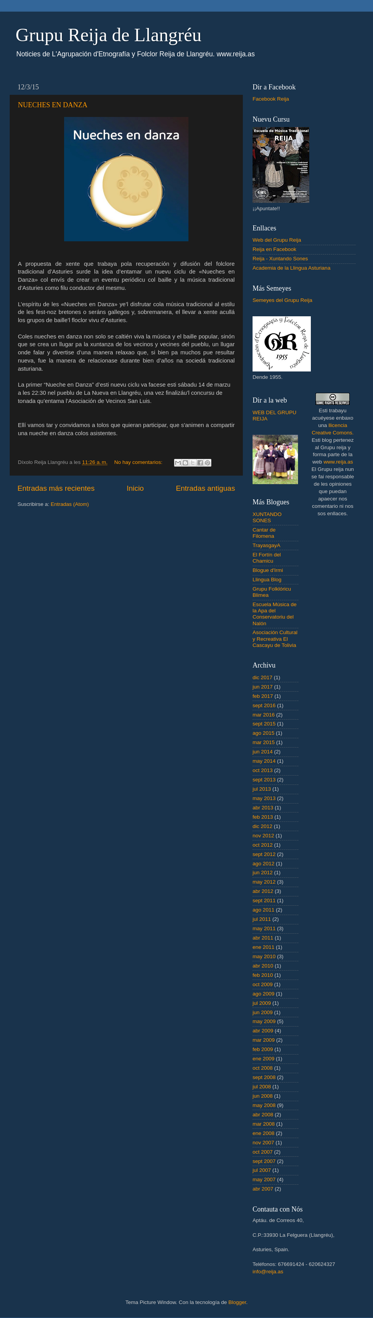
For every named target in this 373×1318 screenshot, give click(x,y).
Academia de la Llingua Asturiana (291, 268)
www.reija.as (338, 462)
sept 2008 (264, 1077)
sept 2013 (264, 780)
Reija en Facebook (274, 249)
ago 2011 (263, 910)
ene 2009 (263, 1059)
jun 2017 (263, 687)
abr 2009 (263, 1031)
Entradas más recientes (55, 488)
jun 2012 (263, 872)
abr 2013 (263, 808)
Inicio (135, 488)
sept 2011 (264, 900)
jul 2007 (262, 1170)
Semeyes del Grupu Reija (282, 300)
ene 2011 (263, 947)
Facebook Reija (271, 99)
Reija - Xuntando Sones (280, 259)
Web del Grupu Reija (277, 240)
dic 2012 (262, 826)
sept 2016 (264, 705)
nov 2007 (263, 1142)
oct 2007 (263, 1152)
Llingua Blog (267, 579)
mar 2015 (264, 742)
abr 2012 (263, 891)
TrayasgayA (267, 545)
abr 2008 (263, 1115)
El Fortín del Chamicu (267, 558)
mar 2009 (264, 1040)
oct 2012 (263, 845)
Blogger (237, 1302)
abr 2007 (263, 1189)
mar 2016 (264, 715)
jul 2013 (262, 789)
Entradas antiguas (205, 488)
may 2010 (264, 956)
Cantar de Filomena (264, 533)
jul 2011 (262, 919)
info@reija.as (268, 1271)
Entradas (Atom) (70, 504)
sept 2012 (264, 854)
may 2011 (264, 928)
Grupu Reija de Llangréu (109, 34)
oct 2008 (263, 1068)
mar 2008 (264, 1124)
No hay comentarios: (139, 462)
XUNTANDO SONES (267, 517)
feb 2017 (263, 696)
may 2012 (264, 882)
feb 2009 (263, 1049)
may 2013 (264, 798)
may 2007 (264, 1179)
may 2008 (264, 1105)
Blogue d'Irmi (268, 570)
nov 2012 (263, 836)
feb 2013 (263, 817)
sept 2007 (264, 1161)
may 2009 (264, 1021)
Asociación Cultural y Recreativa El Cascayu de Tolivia (275, 638)
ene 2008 (263, 1133)
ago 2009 (263, 994)
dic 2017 (262, 677)
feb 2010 (263, 975)
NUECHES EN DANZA (52, 105)
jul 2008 (262, 1087)
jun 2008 (263, 1096)
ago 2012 (263, 863)
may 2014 (264, 761)
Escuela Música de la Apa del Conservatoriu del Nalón (274, 613)
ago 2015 (263, 733)
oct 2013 (263, 770)
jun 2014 (263, 752)
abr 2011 (263, 938)
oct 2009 (263, 984)
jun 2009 (263, 1012)
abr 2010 (263, 966)
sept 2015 (264, 724)
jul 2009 (262, 1003)
